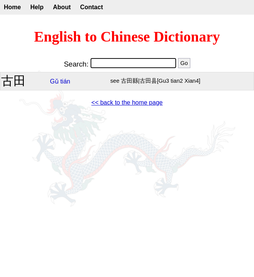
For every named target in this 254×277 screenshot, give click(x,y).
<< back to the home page (127, 102)
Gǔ (54, 81)
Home (12, 7)
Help (37, 7)
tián (65, 81)
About (62, 7)
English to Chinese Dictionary (127, 36)
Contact (91, 7)
